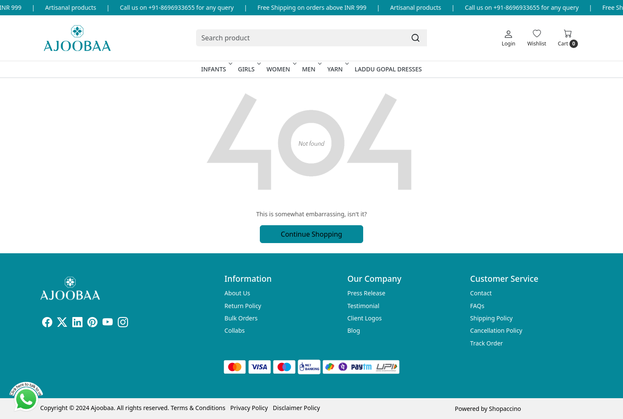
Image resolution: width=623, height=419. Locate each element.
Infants (216, 69)
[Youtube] (107, 323)
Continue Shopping (311, 234)
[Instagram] (123, 323)
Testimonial (363, 306)
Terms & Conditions (198, 408)
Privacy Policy (249, 408)
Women (281, 69)
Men (311, 69)
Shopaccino (505, 409)
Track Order (486, 343)
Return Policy (243, 306)
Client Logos (364, 318)
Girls (248, 69)
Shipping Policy (491, 318)
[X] (62, 323)
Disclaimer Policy (296, 408)
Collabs (235, 330)
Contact (481, 293)
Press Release (366, 293)
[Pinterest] (92, 323)
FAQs (477, 306)
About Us (237, 293)
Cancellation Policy (496, 330)
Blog (353, 330)
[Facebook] (47, 323)
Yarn (337, 69)
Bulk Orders (241, 318)
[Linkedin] (77, 323)
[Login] (509, 38)
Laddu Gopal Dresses (388, 69)
